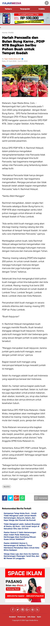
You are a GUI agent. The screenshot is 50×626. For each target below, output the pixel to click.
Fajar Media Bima (31, 620)
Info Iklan (31, 617)
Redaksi (12, 617)
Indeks (42, 9)
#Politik (7, 487)
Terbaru (8, 9)
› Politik (10, 33)
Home (4, 33)
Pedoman (21, 617)
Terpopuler (25, 9)
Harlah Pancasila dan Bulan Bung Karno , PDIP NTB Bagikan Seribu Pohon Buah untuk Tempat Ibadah (23, 45)
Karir (39, 617)
